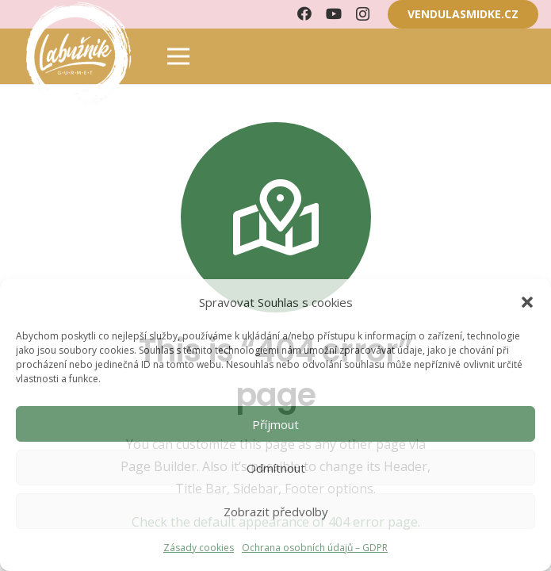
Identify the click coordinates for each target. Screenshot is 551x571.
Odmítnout (276, 468)
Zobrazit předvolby (276, 511)
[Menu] (178, 56)
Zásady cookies (198, 547)
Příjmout (275, 424)
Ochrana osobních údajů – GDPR (315, 547)
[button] (527, 302)
